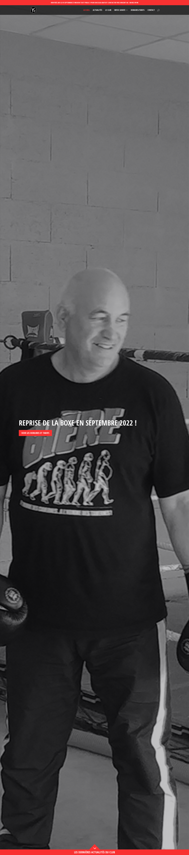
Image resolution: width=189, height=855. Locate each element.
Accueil (86, 10)
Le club (108, 10)
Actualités (97, 10)
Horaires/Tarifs (138, 10)
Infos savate (119, 10)
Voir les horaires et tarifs (35, 433)
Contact (151, 10)
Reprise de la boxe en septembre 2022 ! (78, 423)
